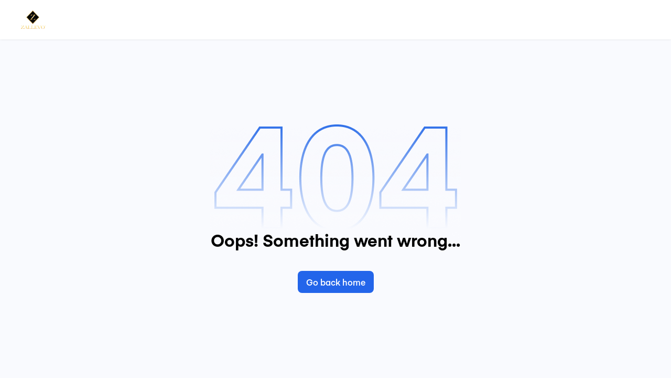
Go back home (335, 282)
